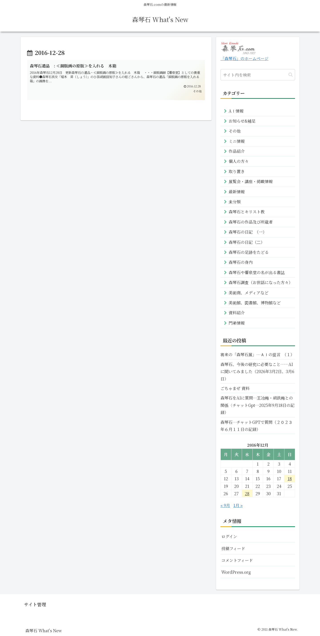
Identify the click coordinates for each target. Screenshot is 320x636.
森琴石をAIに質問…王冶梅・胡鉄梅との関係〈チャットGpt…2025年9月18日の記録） (257, 405)
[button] (290, 74)
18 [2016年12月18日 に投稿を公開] (290, 478)
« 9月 (225, 505)
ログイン (229, 536)
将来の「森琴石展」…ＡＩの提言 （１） (257, 354)
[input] (257, 74)
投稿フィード (233, 548)
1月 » (238, 505)
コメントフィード (237, 560)
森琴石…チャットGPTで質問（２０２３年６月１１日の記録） (256, 425)
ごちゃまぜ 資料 (235, 388)
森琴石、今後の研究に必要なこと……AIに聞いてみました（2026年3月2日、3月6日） (257, 371)
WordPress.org (236, 572)
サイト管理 (35, 604)
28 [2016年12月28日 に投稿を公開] (247, 493)
